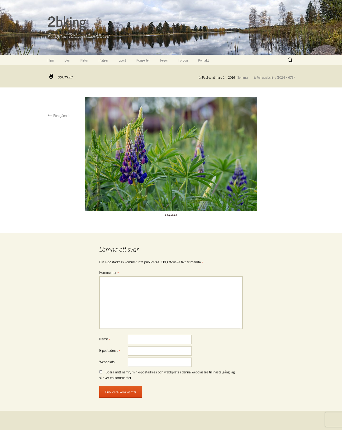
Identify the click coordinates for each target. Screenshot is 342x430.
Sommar (243, 77)
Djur (67, 60)
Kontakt (203, 60)
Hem (51, 60)
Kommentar (109, 272)
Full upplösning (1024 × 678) (275, 77)
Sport (122, 60)
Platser (103, 60)
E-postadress (109, 350)
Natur (84, 60)
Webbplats (107, 361)
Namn (104, 339)
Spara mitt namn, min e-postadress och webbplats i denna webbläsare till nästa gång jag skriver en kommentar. (167, 375)
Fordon (183, 60)
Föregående (59, 115)
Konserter (143, 60)
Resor (164, 60)
